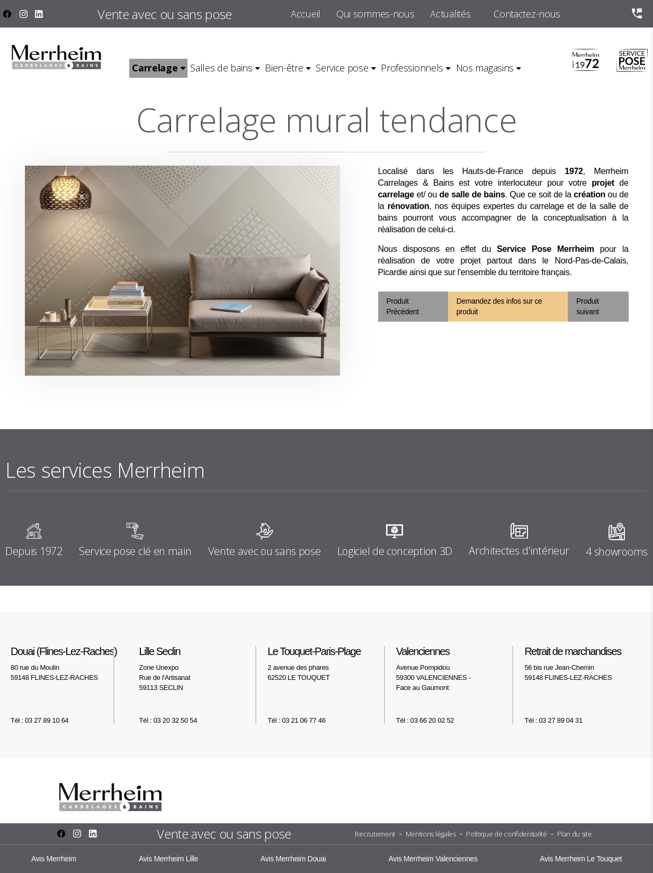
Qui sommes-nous (375, 13)
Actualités (450, 13)
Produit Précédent (403, 306)
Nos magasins (485, 67)
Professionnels (412, 67)
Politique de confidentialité (506, 834)
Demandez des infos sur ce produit (499, 306)
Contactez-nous (527, 13)
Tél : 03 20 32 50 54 (168, 720)
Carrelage (154, 67)
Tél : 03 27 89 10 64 (39, 720)
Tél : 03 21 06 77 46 (296, 720)
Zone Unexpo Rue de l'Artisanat (198, 668)
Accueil (305, 13)
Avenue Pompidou (455, 668)
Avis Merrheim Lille (168, 858)
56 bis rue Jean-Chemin (583, 663)
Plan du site (574, 834)
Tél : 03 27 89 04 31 (553, 720)
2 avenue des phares (326, 663)
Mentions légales (431, 834)
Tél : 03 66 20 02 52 (425, 720)
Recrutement (375, 834)
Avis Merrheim (53, 858)
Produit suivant (587, 306)
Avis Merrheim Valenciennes (432, 858)
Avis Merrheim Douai (293, 858)
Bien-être (284, 67)
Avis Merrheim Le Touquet (581, 858)
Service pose (342, 67)
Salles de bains (221, 67)
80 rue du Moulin (70, 663)
